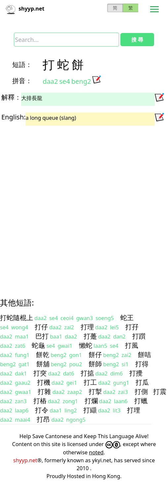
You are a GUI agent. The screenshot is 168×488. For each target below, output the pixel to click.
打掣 (95, 391)
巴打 (42, 336)
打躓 (139, 336)
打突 (40, 373)
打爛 (91, 400)
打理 (87, 326)
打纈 (90, 410)
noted (96, 452)
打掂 (87, 373)
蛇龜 (38, 345)
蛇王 (127, 317)
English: (13, 117)
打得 (141, 363)
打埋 (133, 410)
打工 (90, 382)
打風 (131, 345)
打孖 (132, 326)
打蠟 (140, 400)
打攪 (136, 373)
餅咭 (144, 354)
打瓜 (142, 382)
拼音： (22, 80)
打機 (43, 382)
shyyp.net (25, 460)
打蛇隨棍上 (16, 317)
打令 (41, 410)
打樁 (40, 400)
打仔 (41, 326)
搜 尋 (137, 39)
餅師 (95, 363)
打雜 (44, 391)
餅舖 (43, 363)
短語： (22, 64)
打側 (141, 391)
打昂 (43, 419)
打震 (159, 391)
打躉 (90, 336)
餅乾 (42, 354)
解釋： (11, 97)
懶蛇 (85, 345)
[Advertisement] (77, 205)
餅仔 (95, 354)
